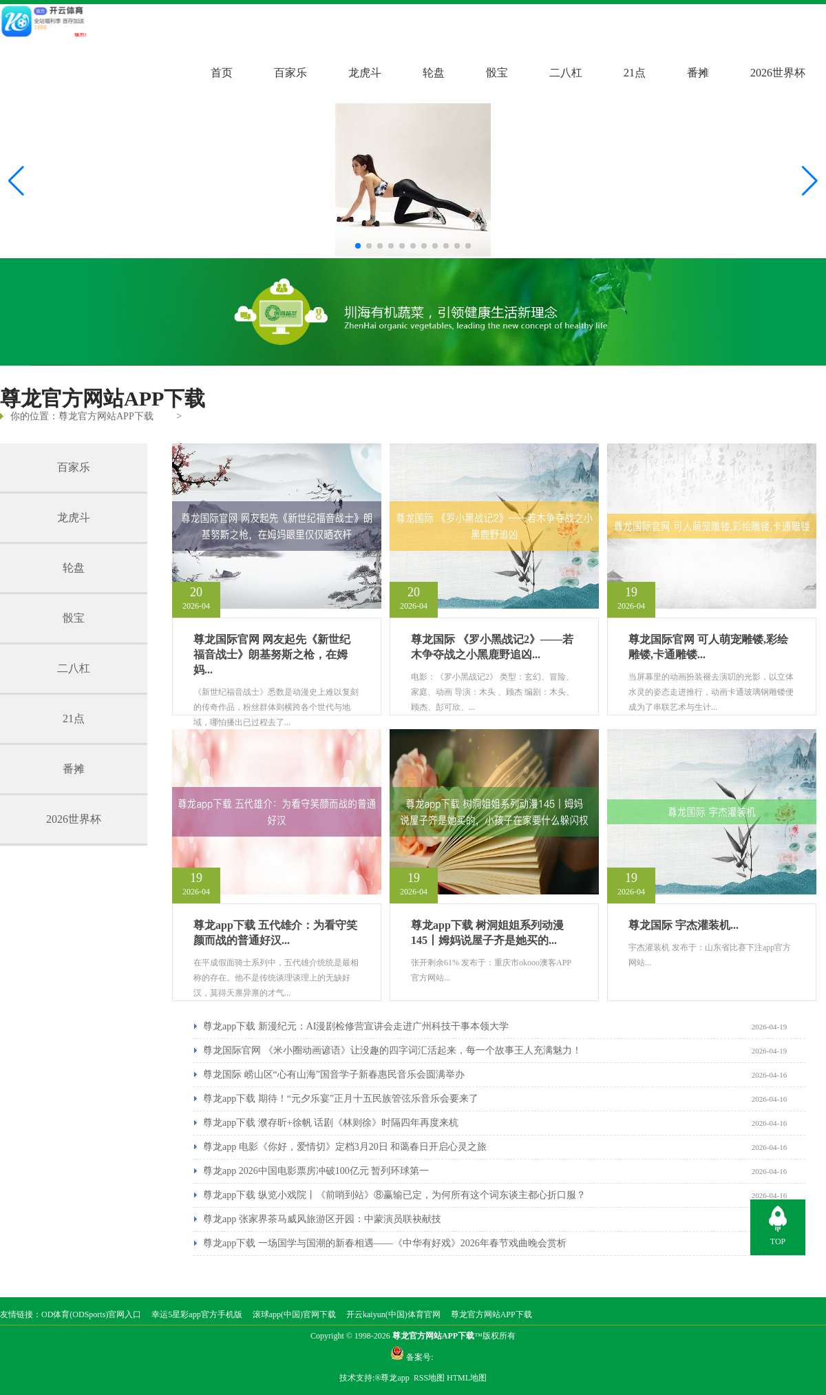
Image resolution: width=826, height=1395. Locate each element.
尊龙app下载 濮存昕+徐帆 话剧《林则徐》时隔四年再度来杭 (330, 1123)
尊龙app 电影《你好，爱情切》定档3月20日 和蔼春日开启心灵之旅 (345, 1147)
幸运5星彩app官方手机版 (196, 1314)
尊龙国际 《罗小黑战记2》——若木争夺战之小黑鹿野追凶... (492, 646)
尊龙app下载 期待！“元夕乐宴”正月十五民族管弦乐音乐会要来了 (340, 1098)
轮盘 (434, 72)
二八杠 (565, 72)
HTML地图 (467, 1378)
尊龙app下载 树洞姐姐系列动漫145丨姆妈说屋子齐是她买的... (487, 932)
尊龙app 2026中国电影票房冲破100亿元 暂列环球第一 (316, 1171)
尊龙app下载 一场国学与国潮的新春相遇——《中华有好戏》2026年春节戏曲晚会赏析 (384, 1243)
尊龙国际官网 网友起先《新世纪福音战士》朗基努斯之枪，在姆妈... (271, 654)
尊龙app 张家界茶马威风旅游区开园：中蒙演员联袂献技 (322, 1219)
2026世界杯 (777, 72)
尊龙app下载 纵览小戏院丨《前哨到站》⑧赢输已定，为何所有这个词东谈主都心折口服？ (394, 1195)
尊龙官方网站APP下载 (106, 416)
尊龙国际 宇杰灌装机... (683, 925)
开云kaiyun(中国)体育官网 (393, 1314)
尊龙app (396, 1378)
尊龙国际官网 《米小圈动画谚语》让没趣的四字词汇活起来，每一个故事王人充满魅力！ (392, 1050)
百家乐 (290, 72)
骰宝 (497, 72)
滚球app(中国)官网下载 (294, 1314)
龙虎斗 (364, 72)
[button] (810, 181)
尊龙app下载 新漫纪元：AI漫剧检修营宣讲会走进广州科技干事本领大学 (356, 1026)
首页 (222, 72)
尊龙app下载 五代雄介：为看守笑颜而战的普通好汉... (275, 932)
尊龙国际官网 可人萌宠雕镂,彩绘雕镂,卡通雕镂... (708, 646)
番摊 (698, 72)
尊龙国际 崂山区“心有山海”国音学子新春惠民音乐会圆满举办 (334, 1074)
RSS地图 (429, 1378)
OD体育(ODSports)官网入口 (91, 1314)
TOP (777, 1241)
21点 (635, 72)
